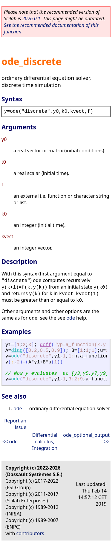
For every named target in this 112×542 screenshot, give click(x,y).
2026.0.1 (31, 18)
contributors (30, 533)
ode (70, 318)
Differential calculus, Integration (44, 441)
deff (45, 345)
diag (16, 350)
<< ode (10, 441)
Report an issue (15, 423)
